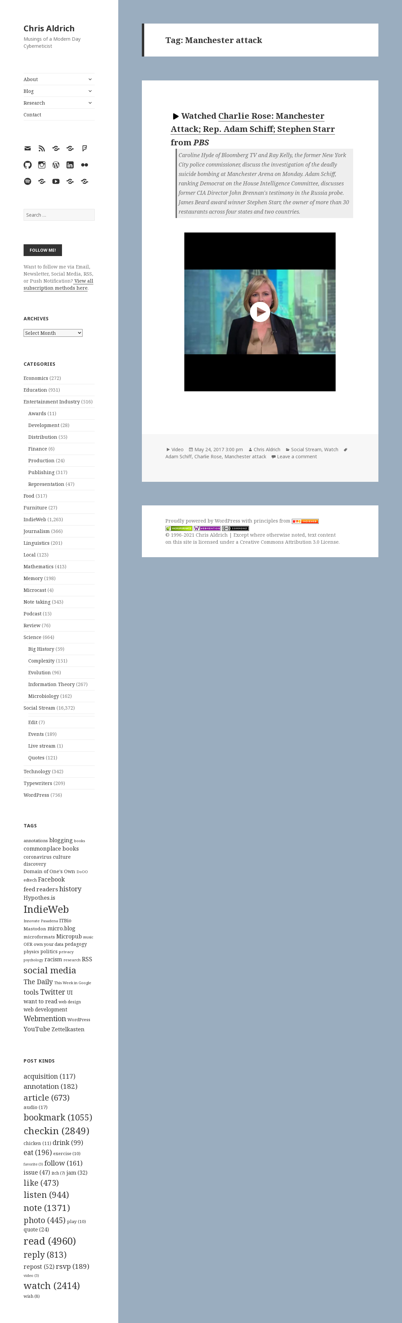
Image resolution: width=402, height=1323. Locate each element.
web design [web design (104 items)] (70, 1002)
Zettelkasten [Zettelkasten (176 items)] (68, 1029)
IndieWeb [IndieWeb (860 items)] (46, 909)
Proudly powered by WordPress (203, 520)
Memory (33, 578)
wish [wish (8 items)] (32, 1296)
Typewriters (38, 783)
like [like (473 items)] (41, 1182)
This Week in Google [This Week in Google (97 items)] (72, 982)
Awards (37, 413)
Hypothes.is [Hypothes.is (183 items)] (39, 897)
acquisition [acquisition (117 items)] (49, 1076)
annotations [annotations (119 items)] (36, 840)
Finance (37, 448)
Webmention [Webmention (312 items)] (45, 1018)
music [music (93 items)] (88, 936)
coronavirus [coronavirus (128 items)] (38, 857)
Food (29, 496)
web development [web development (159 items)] (45, 1009)
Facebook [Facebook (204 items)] (51, 879)
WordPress (36, 795)
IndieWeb (35, 519)
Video (178, 449)
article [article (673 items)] (47, 1097)
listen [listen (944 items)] (46, 1194)
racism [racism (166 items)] (53, 959)
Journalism (37, 531)
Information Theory (51, 684)
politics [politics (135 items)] (49, 951)
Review (32, 625)
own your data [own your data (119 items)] (48, 944)
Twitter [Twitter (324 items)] (52, 992)
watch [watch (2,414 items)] (52, 1285)
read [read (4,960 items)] (50, 1241)
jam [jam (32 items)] (76, 1172)
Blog (29, 91)
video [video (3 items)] (31, 1275)
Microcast (35, 590)
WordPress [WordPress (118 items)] (78, 1019)
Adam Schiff (178, 456)
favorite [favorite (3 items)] (33, 1164)
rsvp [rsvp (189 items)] (72, 1266)
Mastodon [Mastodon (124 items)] (35, 929)
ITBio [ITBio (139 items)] (65, 920)
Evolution (39, 672)
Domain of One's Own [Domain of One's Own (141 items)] (49, 871)
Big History (41, 649)
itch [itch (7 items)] (58, 1173)
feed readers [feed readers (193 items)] (41, 889)
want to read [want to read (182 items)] (40, 1001)
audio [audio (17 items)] (36, 1107)
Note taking (37, 602)
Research (34, 103)
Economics (36, 378)
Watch (331, 449)
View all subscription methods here (58, 284)
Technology (37, 771)
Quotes (36, 757)
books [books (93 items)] (79, 840)
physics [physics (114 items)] (31, 952)
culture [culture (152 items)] (62, 856)
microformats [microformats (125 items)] (39, 937)
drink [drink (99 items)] (68, 1142)
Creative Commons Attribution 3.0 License (289, 542)
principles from (286, 520)
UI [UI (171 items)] (70, 992)
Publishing (41, 472)
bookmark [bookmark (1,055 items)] (58, 1117)
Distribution (42, 437)
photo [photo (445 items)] (45, 1220)
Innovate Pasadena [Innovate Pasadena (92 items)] (41, 920)
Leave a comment (297, 456)
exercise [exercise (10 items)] (67, 1153)
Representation (46, 484)
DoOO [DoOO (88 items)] (82, 871)
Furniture (35, 507)
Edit (32, 722)
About (31, 79)
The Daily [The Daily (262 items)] (38, 981)
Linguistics (37, 543)
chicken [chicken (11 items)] (37, 1143)
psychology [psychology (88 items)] (33, 960)
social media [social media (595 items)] (50, 970)
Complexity (41, 660)
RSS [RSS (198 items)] (87, 959)
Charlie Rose (208, 456)
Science (32, 637)
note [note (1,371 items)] (47, 1208)
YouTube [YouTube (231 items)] (37, 1029)
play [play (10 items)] (76, 1221)
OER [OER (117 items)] (28, 944)
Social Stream (39, 708)
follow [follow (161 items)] (63, 1163)
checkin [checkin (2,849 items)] (56, 1130)
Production (41, 460)
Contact (32, 114)
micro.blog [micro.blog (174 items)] (61, 928)
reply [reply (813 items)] (45, 1254)
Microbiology (43, 696)
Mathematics (39, 566)
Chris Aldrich (49, 28)
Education (35, 390)
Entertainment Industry (52, 401)
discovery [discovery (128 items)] (35, 864)
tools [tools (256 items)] (31, 992)
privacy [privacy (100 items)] (66, 951)
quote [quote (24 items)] (36, 1229)
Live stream (42, 746)
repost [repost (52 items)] (39, 1266)
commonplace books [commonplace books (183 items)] (51, 848)
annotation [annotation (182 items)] (51, 1086)
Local (30, 554)
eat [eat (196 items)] (38, 1152)
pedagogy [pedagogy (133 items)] (76, 944)
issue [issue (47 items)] (37, 1172)
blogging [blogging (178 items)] (61, 840)
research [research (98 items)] (72, 959)
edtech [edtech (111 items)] (30, 880)
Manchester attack (245, 456)
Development (43, 425)
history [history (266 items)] (70, 888)
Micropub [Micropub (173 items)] (69, 936)
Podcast (32, 613)
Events (36, 734)
